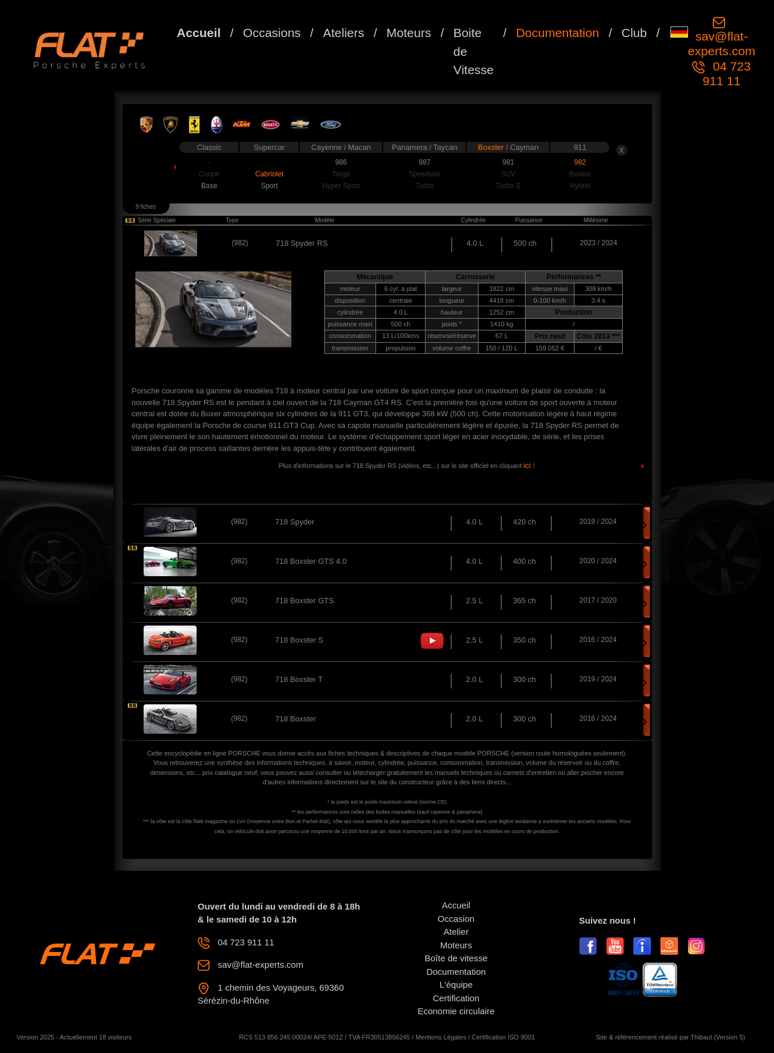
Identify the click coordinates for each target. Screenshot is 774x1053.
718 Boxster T (299, 679)
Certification (456, 998)
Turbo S (508, 186)
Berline (580, 174)
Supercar (269, 147)
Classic (209, 147)
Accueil (199, 32)
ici (528, 465)
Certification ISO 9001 (503, 1037)
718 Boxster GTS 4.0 (311, 561)
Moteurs (409, 32)
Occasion (456, 919)
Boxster (492, 147)
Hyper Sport (341, 186)
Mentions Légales (441, 1037)
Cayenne (327, 147)
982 (580, 162)
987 (424, 162)
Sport (269, 186)
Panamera (411, 147)
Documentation (557, 32)
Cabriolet (269, 174)
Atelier (456, 932)
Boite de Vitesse (473, 51)
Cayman (524, 147)
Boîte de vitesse (456, 958)
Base (209, 186)
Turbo (425, 186)
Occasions (272, 32)
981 (508, 162)
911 (580, 147)
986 (341, 162)
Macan (359, 147)
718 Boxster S (299, 640)
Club (634, 32)
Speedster (424, 174)
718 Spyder (295, 521)
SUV (508, 174)
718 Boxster (295, 718)
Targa (341, 174)
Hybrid (580, 186)
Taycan (445, 147)
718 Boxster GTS (304, 600)
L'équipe (456, 985)
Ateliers (343, 32)
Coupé (209, 174)
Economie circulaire (455, 1011)
